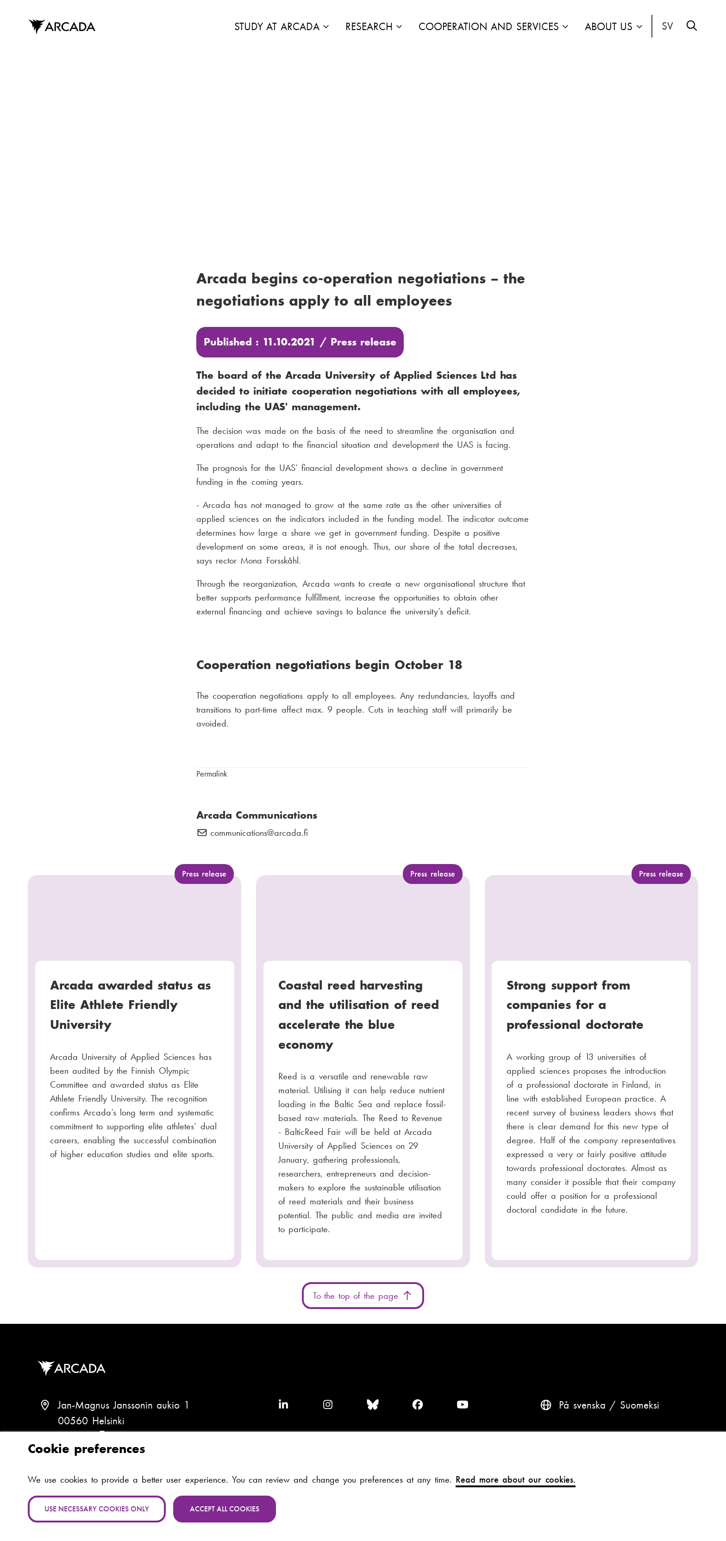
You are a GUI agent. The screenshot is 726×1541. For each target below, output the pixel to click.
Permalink (211, 774)
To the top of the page (363, 1296)
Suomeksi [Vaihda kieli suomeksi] (639, 1405)
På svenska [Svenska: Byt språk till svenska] (668, 26)
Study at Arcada (276, 26)
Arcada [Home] (61, 27)
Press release (363, 342)
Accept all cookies (224, 1509)
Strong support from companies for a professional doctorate (575, 1005)
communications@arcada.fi (259, 832)
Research (369, 26)
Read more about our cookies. (516, 1479)
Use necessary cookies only (96, 1509)
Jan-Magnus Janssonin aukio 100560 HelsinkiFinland (124, 1420)
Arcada (73, 1369)
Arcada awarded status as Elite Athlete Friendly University (130, 1005)
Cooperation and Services (489, 26)
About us (609, 26)
